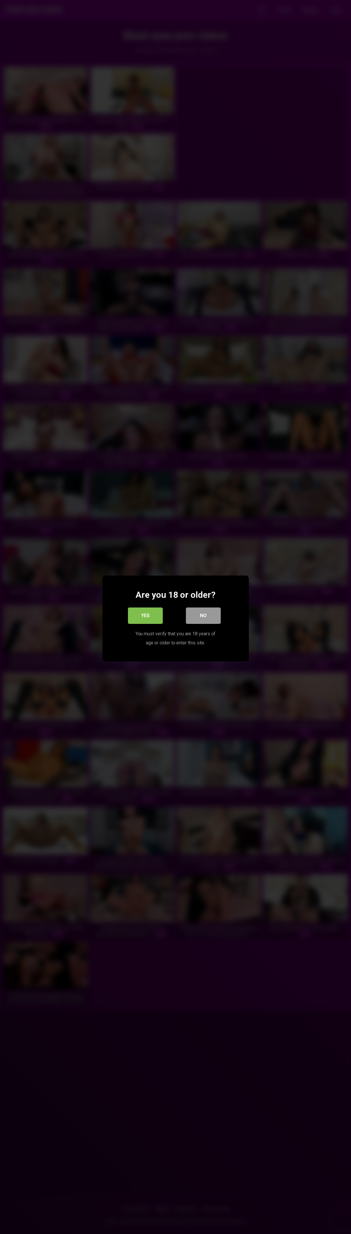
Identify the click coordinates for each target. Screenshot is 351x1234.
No (203, 614)
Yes (145, 614)
